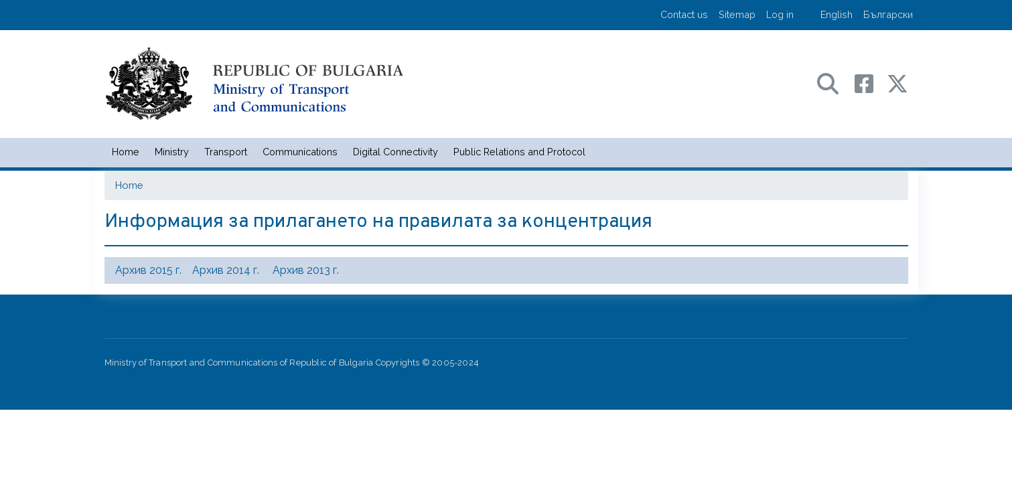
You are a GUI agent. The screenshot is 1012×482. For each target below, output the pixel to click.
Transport (225, 151)
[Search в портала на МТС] (834, 82)
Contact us (684, 14)
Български (888, 14)
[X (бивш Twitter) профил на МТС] (897, 82)
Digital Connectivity (395, 151)
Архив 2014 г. (225, 270)
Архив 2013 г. (306, 270)
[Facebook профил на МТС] (871, 82)
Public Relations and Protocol (519, 151)
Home (125, 151)
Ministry (172, 151)
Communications (300, 151)
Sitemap (737, 14)
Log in (780, 14)
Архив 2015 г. (148, 270)
